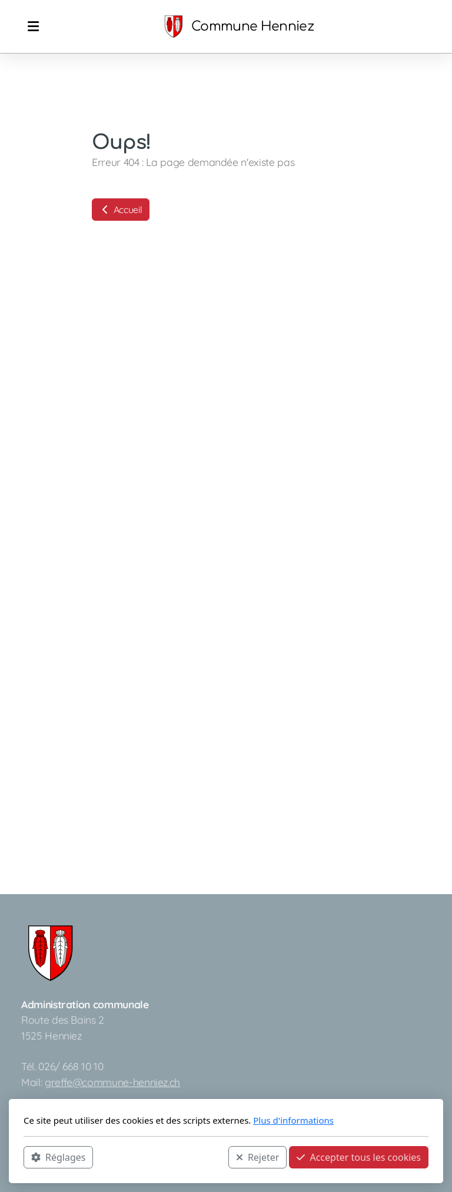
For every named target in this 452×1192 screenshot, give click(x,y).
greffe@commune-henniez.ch (112, 1081)
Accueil (120, 209)
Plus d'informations (293, 1120)
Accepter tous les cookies (359, 1157)
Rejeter (258, 1157)
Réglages (58, 1157)
